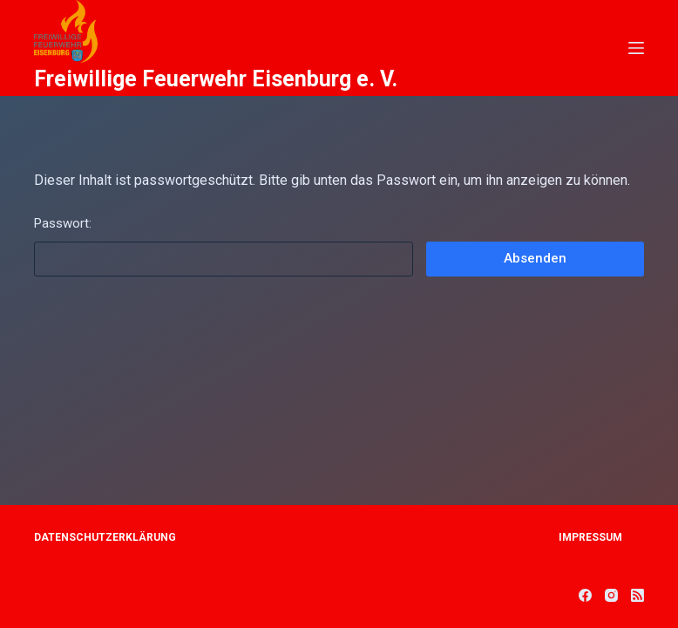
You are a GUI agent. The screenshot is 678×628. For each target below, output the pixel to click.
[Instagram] (611, 595)
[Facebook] (585, 595)
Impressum (590, 537)
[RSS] (637, 595)
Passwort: (223, 245)
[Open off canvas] (636, 48)
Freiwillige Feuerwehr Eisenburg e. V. (215, 79)
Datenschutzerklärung (105, 537)
